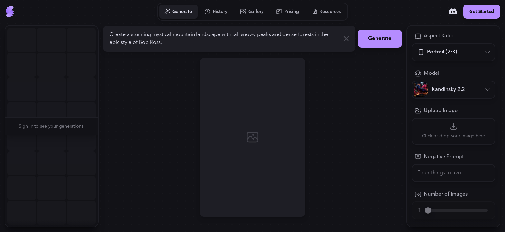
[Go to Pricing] (287, 11)
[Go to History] (216, 11)
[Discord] (452, 12)
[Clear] (346, 39)
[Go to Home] (9, 11)
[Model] (453, 89)
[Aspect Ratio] (453, 52)
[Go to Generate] (178, 11)
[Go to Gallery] (252, 11)
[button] (102, 126)
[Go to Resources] (326, 11)
